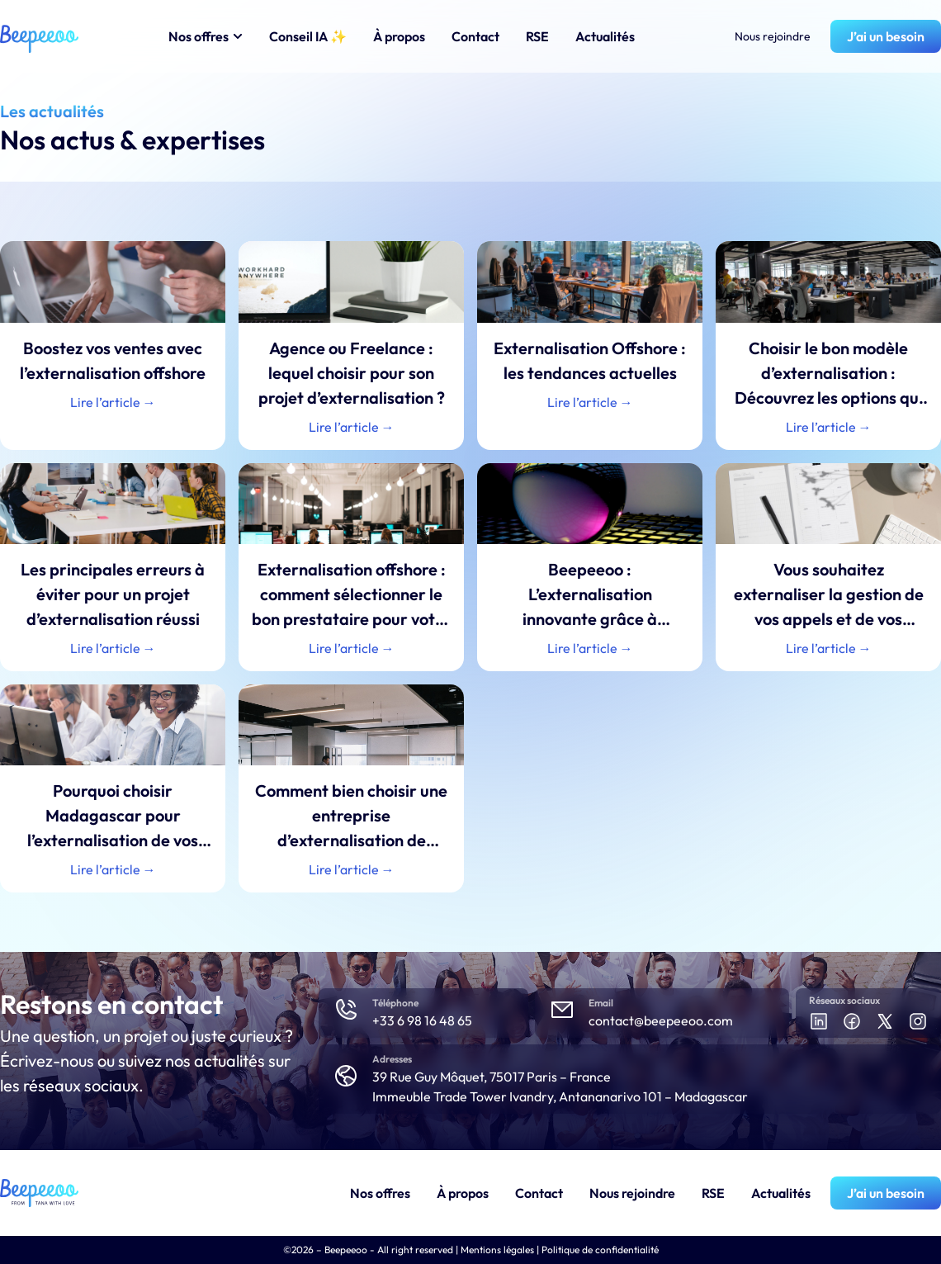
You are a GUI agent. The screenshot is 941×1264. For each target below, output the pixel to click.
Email (601, 1003)
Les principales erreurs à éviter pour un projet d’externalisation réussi (113, 594)
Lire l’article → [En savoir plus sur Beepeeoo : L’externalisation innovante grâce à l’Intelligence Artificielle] (590, 648)
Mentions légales (497, 1249)
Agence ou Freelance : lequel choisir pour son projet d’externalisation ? (351, 373)
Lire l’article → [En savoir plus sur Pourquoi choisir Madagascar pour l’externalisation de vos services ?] (113, 869)
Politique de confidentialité (600, 1249)
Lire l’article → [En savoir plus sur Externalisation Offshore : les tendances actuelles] (590, 402)
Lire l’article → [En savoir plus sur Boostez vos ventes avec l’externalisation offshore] (113, 402)
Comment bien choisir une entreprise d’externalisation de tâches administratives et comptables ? (351, 840)
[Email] (562, 1010)
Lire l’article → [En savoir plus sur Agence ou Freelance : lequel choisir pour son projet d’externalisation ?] (352, 427)
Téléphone (395, 1003)
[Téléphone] (346, 1010)
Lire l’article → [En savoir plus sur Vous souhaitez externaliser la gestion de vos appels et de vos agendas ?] (829, 648)
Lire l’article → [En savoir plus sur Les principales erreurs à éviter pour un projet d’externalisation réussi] (113, 648)
